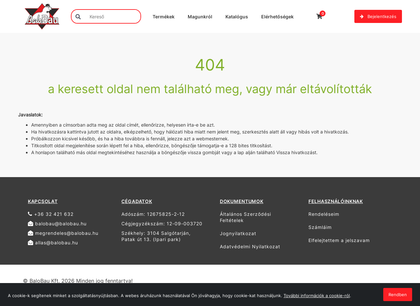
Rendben (397, 294)
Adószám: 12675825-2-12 (153, 214)
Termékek (164, 16)
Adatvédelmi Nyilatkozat (250, 246)
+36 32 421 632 (51, 214)
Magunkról (200, 16)
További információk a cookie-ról (317, 295)
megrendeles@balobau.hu (63, 233)
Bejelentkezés (378, 16)
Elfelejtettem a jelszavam (339, 240)
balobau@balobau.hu (57, 223)
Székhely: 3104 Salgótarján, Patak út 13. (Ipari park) (156, 236)
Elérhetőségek (277, 16)
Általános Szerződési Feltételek (245, 217)
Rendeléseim (323, 214)
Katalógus (236, 16)
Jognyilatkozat (238, 233)
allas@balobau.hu (53, 242)
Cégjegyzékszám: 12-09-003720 (161, 223)
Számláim (320, 227)
